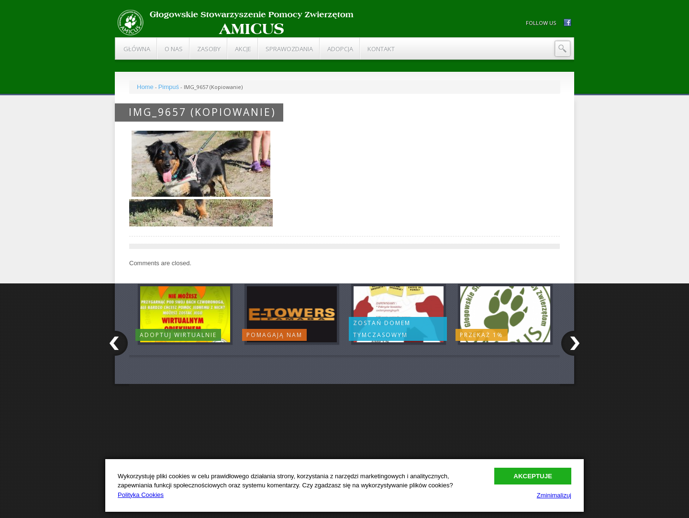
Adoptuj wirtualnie (178, 335)
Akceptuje (532, 476)
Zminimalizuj (554, 495)
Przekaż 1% (481, 335)
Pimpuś (168, 86)
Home (145, 86)
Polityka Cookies (141, 494)
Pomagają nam (274, 335)
